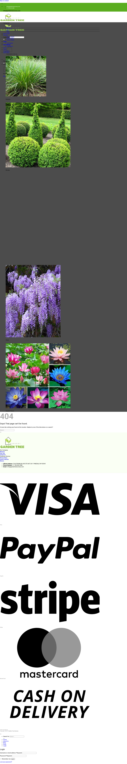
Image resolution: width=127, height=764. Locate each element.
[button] (51, 24)
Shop (7, 32)
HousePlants (7, 44)
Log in (12, 759)
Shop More (6, 52)
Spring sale (6, 33)
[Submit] (4, 39)
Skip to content (4, 1)
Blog (7, 30)
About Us (9, 29)
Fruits (4, 41)
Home (8, 27)
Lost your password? (6, 762)
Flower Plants (10, 37)
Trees (4, 49)
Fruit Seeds (9, 43)
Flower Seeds (10, 40)
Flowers (5, 35)
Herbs (5, 48)
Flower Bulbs (10, 38)
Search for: (6, 37)
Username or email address (11, 753)
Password (6, 756)
